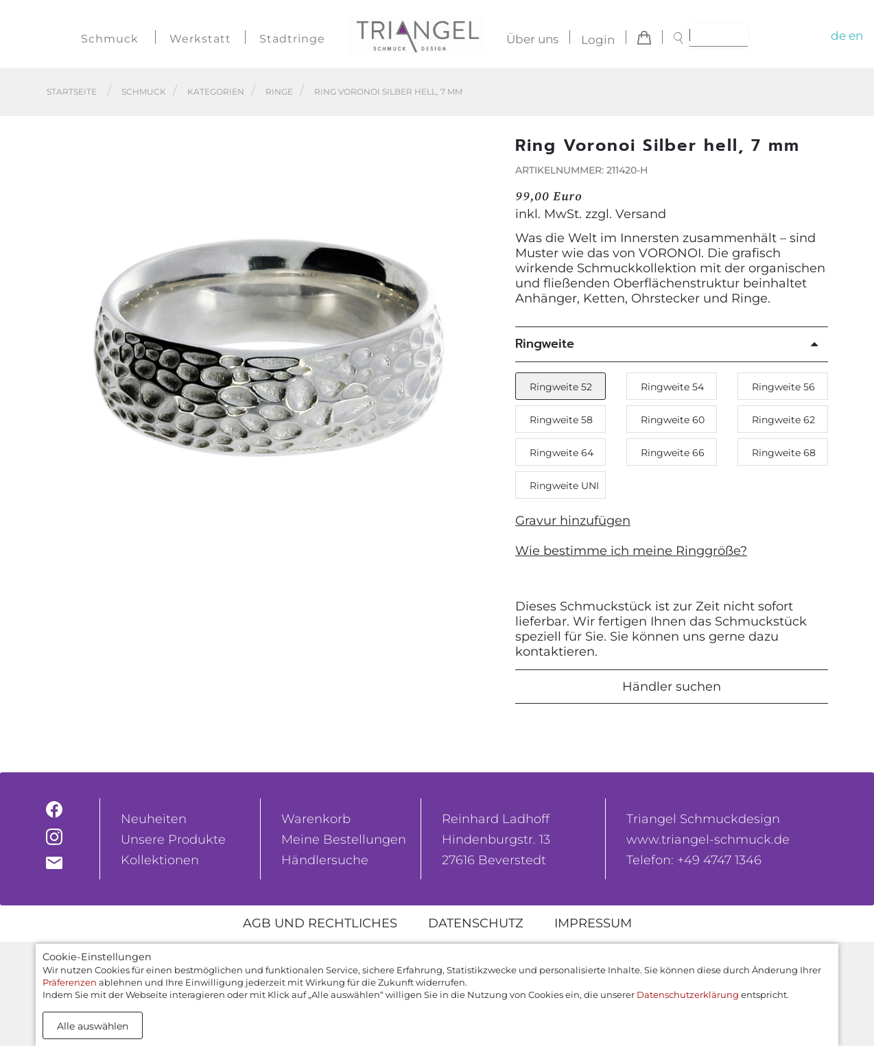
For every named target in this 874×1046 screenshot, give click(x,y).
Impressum (593, 923)
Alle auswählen (92, 1026)
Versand (640, 214)
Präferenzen (70, 982)
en (856, 36)
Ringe (279, 91)
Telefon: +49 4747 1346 (693, 860)
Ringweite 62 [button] (783, 420)
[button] (479, 340)
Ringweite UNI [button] (564, 485)
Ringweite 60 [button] (673, 420)
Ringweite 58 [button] (561, 420)
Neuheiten (154, 819)
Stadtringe (292, 38)
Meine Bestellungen (343, 839)
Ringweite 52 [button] (561, 387)
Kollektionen (160, 860)
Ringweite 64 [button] (561, 453)
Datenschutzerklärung (688, 994)
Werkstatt (200, 38)
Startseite (72, 91)
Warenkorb (316, 819)
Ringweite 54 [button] (672, 387)
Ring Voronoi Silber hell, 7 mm (388, 91)
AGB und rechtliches (320, 923)
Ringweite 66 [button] (673, 453)
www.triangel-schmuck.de (708, 839)
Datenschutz (475, 923)
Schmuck (110, 38)
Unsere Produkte (173, 839)
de (838, 36)
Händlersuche (324, 860)
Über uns (532, 40)
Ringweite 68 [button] (784, 453)
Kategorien (215, 91)
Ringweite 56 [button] (783, 387)
